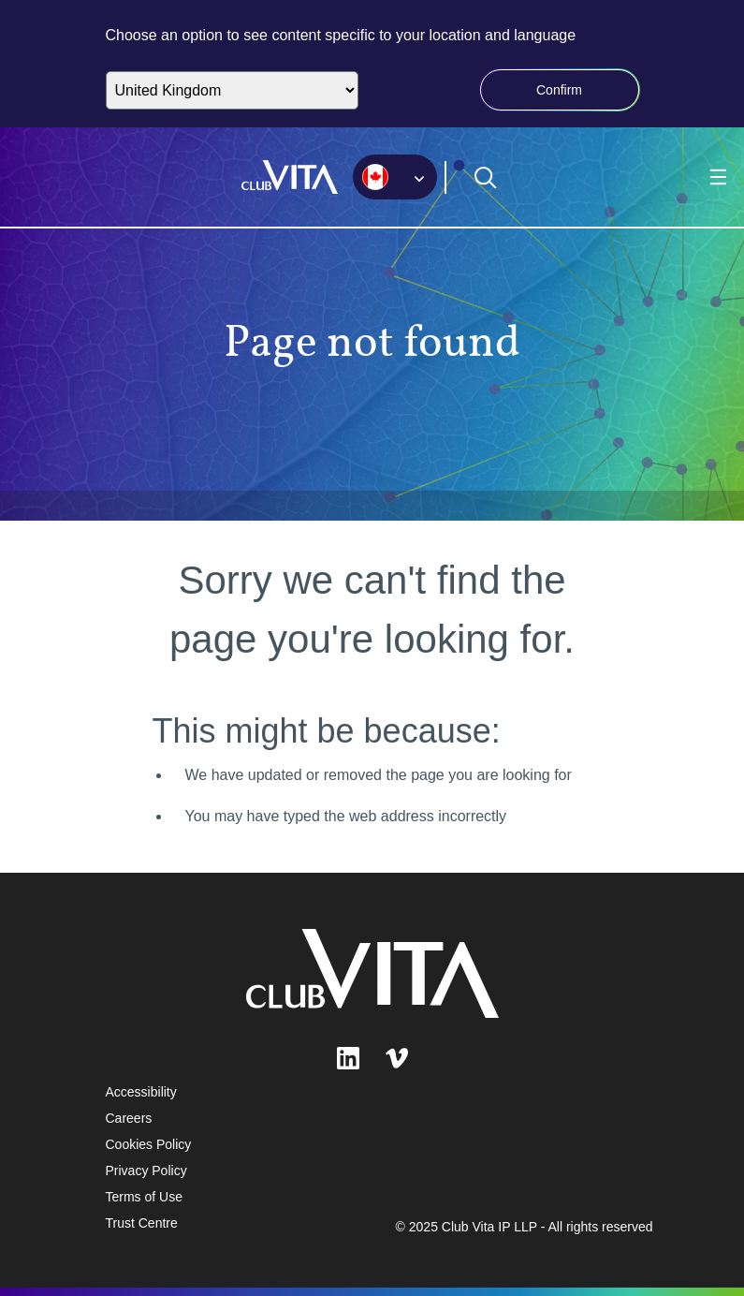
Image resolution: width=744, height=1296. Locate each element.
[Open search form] (486, 178)
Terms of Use (144, 1196)
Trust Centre (142, 1222)
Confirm (559, 89)
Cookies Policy (149, 1144)
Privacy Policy (146, 1170)
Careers (129, 1118)
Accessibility (141, 1091)
